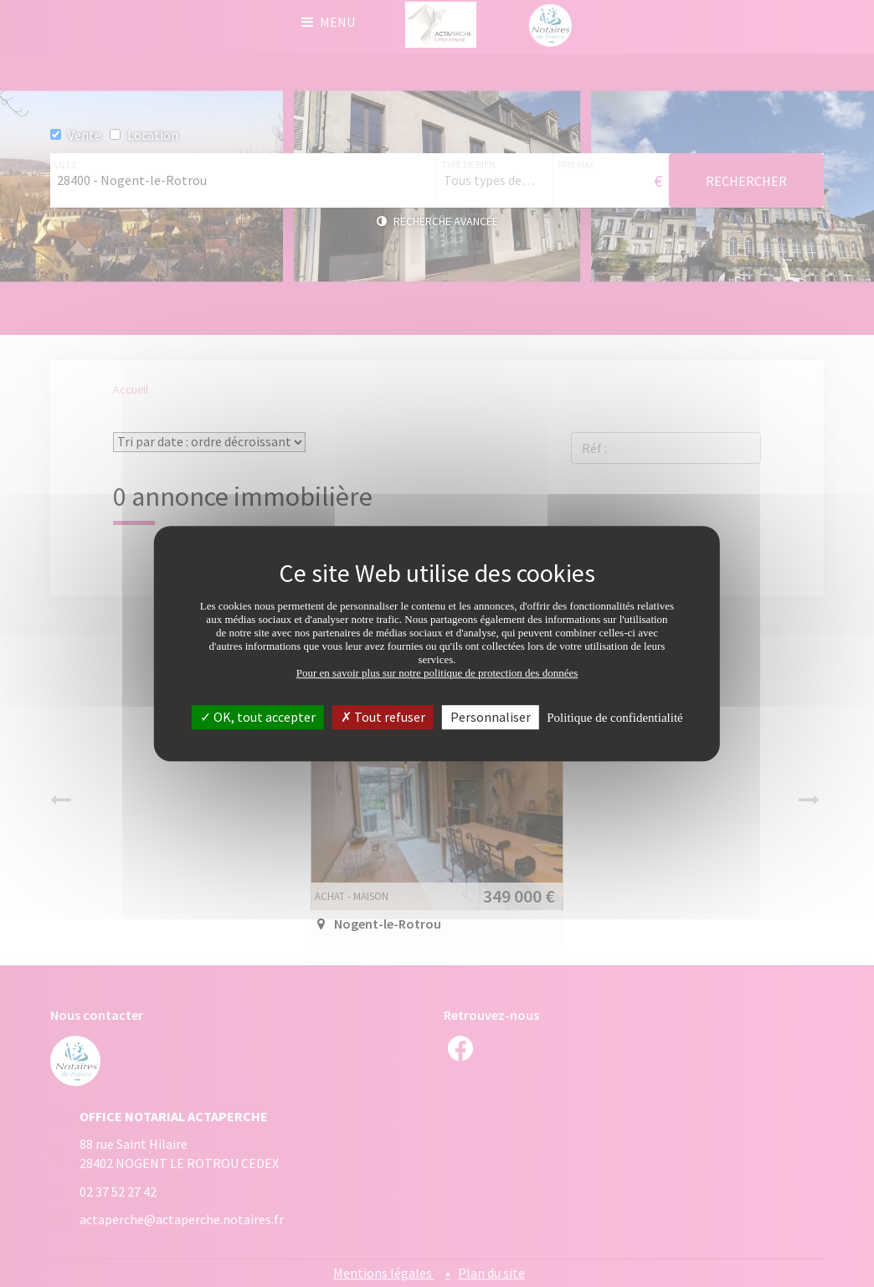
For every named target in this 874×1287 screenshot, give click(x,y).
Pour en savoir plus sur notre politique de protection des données (437, 673)
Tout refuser (383, 716)
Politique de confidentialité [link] (614, 717)
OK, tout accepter (258, 716)
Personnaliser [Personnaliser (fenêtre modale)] (490, 716)
